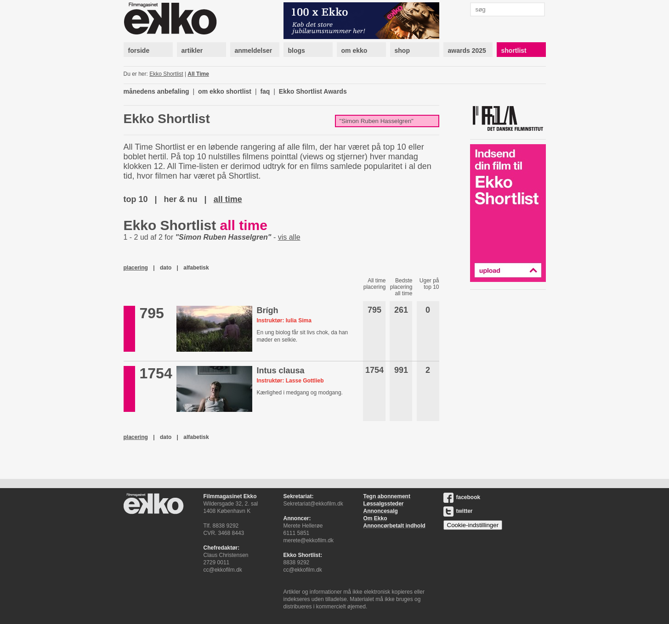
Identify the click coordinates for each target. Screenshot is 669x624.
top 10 (136, 199)
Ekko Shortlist (166, 74)
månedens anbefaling (156, 91)
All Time (198, 74)
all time (228, 199)
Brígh (267, 310)
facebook (462, 497)
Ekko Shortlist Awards (313, 91)
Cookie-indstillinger (473, 525)
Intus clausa (280, 370)
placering (136, 267)
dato (165, 267)
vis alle (289, 237)
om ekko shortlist (224, 91)
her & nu (181, 199)
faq (265, 91)
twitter (458, 511)
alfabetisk (196, 267)
